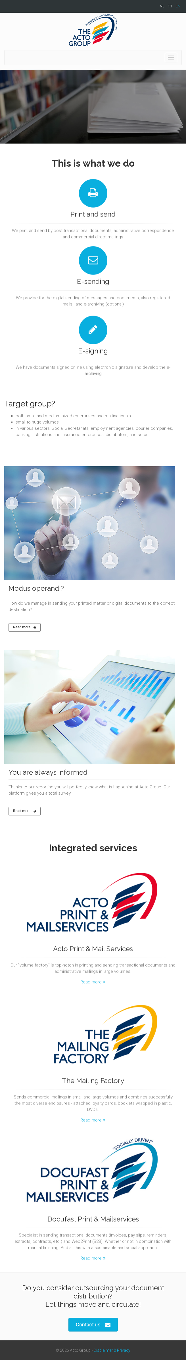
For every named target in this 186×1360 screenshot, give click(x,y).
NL (162, 6)
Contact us (93, 1325)
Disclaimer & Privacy (112, 1350)
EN (178, 6)
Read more (24, 627)
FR (170, 6)
